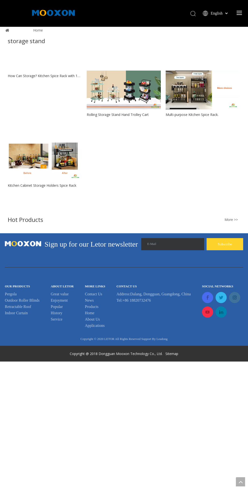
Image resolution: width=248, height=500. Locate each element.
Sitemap (172, 492)
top (240, 481)
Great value (60, 432)
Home (89, 451)
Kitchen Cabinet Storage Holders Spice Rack (42, 324)
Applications (95, 464)
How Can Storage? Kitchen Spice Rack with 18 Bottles (45, 253)
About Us (92, 458)
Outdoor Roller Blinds (22, 439)
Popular (57, 445)
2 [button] (124, 94)
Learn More (124, 73)
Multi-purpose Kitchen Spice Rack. (192, 218)
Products (91, 445)
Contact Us (93, 432)
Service (56, 458)
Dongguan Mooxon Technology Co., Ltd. (131, 492)
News (89, 439)
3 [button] (130, 94)
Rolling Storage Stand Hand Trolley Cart (118, 218)
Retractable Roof (18, 445)
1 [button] (118, 94)
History (56, 451)
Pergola (11, 432)
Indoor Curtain (16, 451)
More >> (231, 358)
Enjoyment (59, 439)
